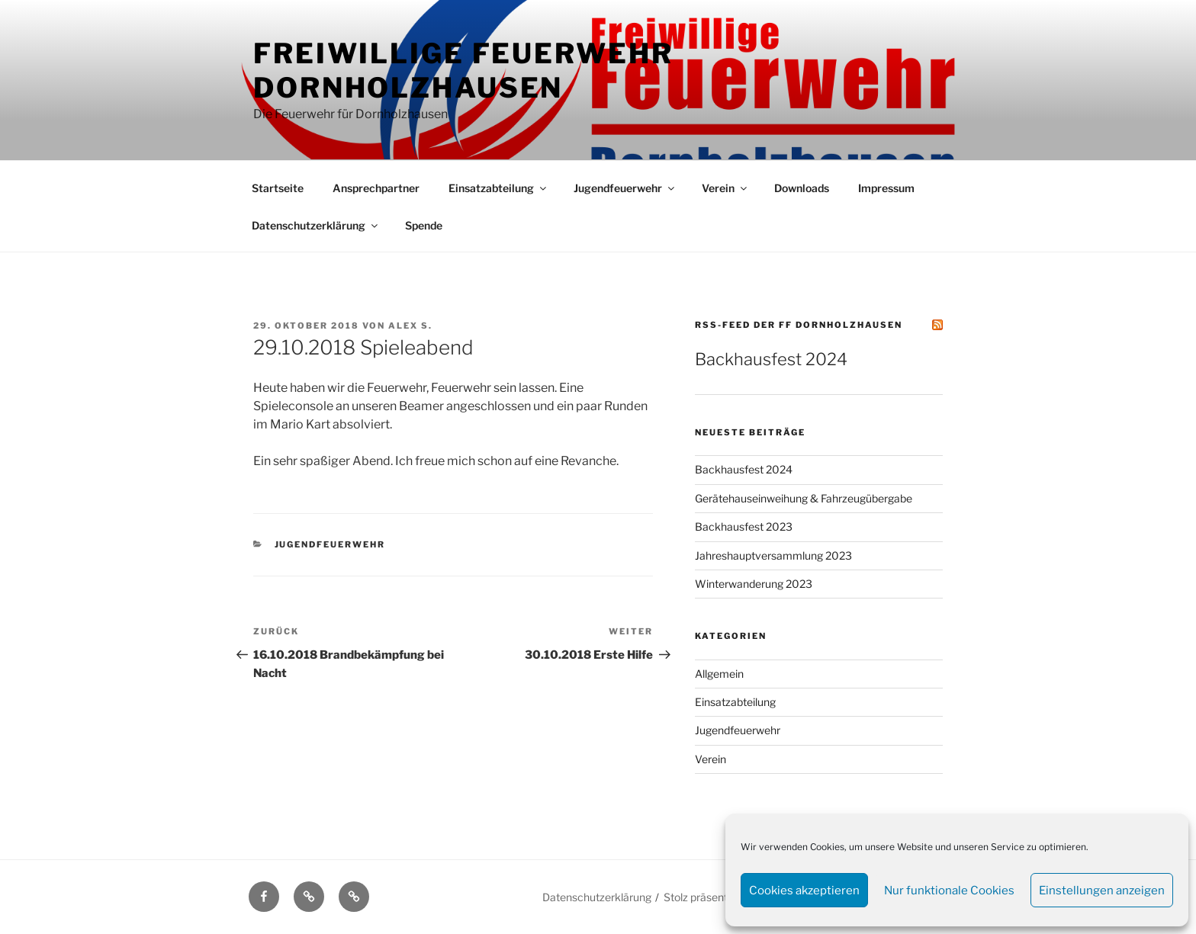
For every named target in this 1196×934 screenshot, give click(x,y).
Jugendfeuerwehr (625, 187)
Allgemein (719, 673)
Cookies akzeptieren (804, 890)
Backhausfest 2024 (771, 359)
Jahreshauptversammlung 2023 (773, 555)
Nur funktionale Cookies (949, 890)
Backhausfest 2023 (744, 526)
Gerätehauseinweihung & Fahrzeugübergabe (803, 498)
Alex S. (410, 325)
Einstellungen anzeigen (1102, 890)
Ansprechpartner (376, 187)
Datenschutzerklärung (316, 225)
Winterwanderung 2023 (753, 583)
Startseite (278, 187)
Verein (725, 187)
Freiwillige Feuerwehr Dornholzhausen (463, 70)
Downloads (801, 187)
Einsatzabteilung (498, 187)
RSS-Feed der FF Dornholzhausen (798, 324)
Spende (423, 225)
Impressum (886, 187)
